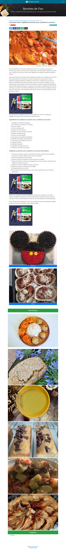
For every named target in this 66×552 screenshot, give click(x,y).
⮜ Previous (33, 266)
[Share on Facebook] (14, 28)
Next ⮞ (32, 303)
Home (10, 20)
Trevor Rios (13, 25)
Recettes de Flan (32, 2)
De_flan (13, 20)
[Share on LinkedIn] (18, 28)
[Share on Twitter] (11, 28)
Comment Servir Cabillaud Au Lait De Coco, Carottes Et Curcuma (29, 20)
